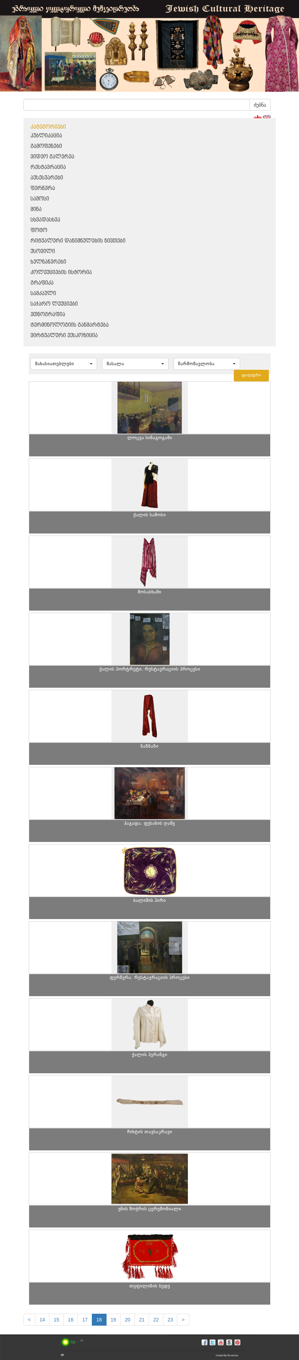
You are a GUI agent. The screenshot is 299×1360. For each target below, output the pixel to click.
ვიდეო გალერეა (52, 157)
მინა (36, 209)
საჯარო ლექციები (54, 304)
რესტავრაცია (48, 167)
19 (113, 1319)
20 (127, 1319)
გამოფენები (46, 146)
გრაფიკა (42, 283)
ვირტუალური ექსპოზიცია (64, 336)
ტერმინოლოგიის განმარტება (69, 325)
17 (85, 1319)
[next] (183, 1320)
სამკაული (43, 294)
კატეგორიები (48, 127)
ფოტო (38, 230)
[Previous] (29, 1320)
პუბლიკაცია (46, 136)
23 (170, 1319)
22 (156, 1319)
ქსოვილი (42, 251)
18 (99, 1319)
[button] (63, 364)
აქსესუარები (46, 178)
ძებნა (260, 105)
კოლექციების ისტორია (61, 273)
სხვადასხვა (45, 220)
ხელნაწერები (48, 262)
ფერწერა (42, 188)
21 (142, 1319)
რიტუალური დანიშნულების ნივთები (77, 241)
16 (71, 1319)
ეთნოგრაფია (47, 315)
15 (56, 1319)
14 (42, 1319)
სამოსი (39, 199)
